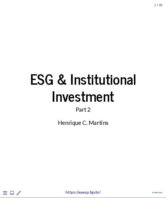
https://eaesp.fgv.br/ (83, 192)
